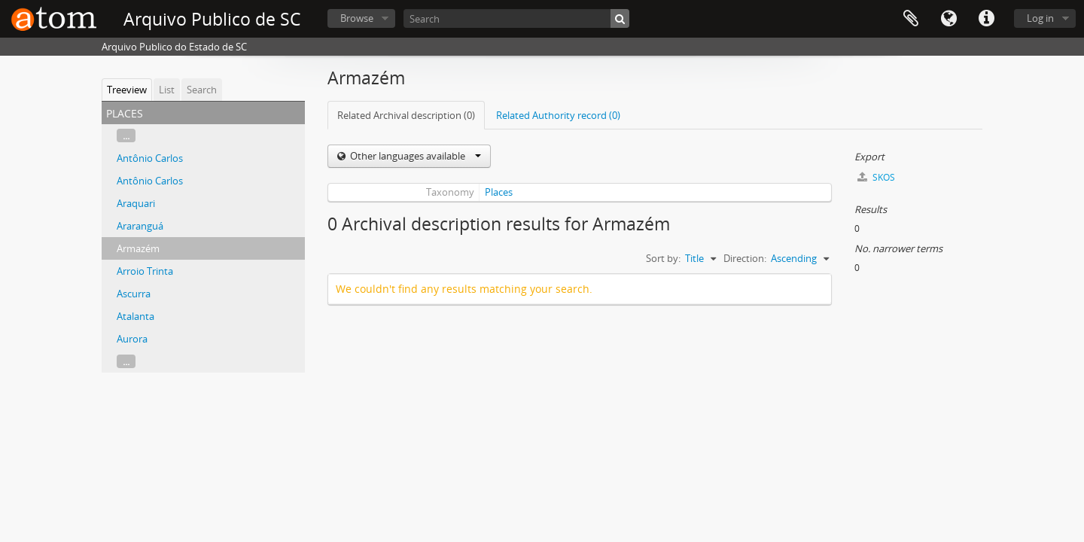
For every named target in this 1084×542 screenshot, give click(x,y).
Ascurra (134, 293)
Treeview (127, 89)
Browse (356, 18)
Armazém (138, 248)
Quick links (986, 19)
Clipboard (911, 19)
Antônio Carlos (150, 158)
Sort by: (663, 258)
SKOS (876, 177)
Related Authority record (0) (558, 115)
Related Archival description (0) (406, 115)
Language (948, 19)
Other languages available (414, 156)
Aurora (132, 339)
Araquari (136, 203)
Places (499, 192)
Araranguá (140, 226)
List (167, 89)
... (126, 135)
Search (202, 89)
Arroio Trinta (145, 271)
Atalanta (135, 316)
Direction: (744, 258)
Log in (1040, 18)
